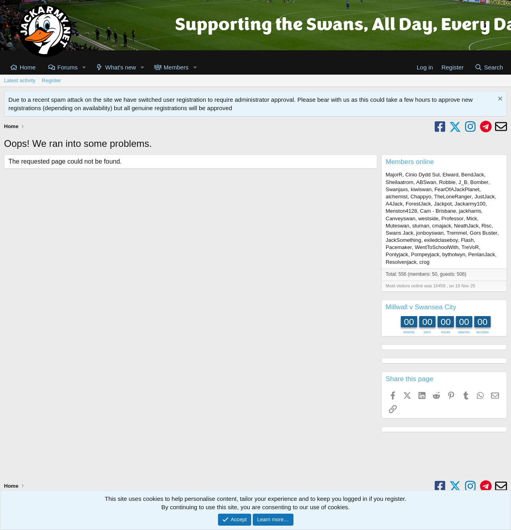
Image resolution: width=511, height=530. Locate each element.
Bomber (479, 182)
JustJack (485, 197)
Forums (67, 67)
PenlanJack (481, 254)
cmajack (441, 226)
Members (176, 67)
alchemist (397, 197)
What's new (120, 67)
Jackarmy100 (470, 204)
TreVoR (470, 247)
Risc (486, 226)
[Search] (489, 67)
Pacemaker (399, 247)
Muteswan (397, 226)
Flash (467, 240)
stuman (420, 226)
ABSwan (426, 182)
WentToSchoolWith (437, 247)
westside (428, 218)
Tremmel (457, 233)
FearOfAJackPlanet (456, 189)
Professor (452, 218)
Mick (471, 218)
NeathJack (466, 226)
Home (28, 67)
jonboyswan (430, 233)
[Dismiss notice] (499, 99)
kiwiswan (421, 189)
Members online (410, 162)
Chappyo (420, 197)
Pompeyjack (425, 254)
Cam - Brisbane (438, 211)
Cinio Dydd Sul (422, 175)
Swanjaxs (397, 189)
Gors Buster (483, 233)
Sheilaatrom (399, 182)
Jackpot (443, 204)
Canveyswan (400, 218)
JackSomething (403, 240)
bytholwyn (453, 254)
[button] (83, 67)
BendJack (472, 175)
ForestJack (418, 204)
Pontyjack (397, 254)
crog (425, 262)
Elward (450, 175)
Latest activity (20, 80)
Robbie (447, 182)
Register (51, 80)
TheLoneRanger (452, 197)
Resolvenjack (401, 262)
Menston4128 (401, 211)
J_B (462, 182)
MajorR (394, 175)
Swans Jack (399, 233)
